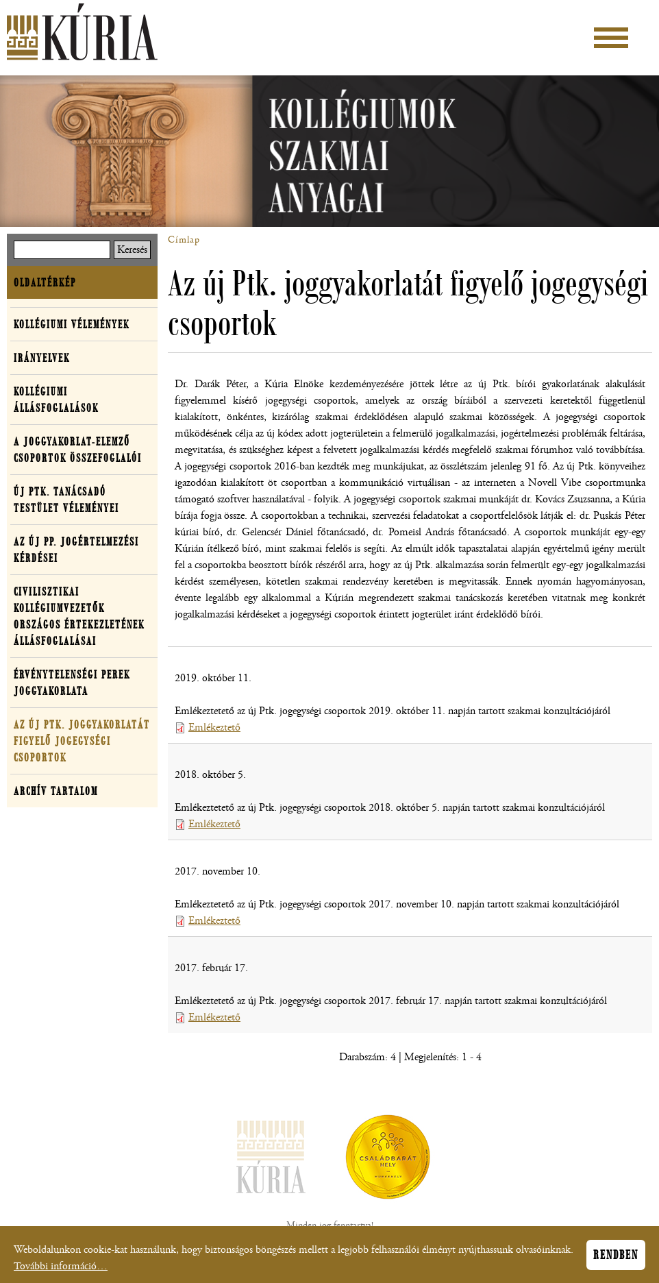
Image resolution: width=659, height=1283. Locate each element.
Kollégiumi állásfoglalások (56, 399)
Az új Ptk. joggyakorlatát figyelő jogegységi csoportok (82, 741)
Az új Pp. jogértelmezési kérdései (76, 549)
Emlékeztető (214, 727)
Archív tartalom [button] (56, 790)
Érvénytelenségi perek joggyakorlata (72, 682)
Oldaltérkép (45, 282)
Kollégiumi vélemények (71, 324)
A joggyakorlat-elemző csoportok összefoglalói (78, 449)
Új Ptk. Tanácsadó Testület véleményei (66, 499)
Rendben (615, 1259)
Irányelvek (42, 357)
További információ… (61, 1270)
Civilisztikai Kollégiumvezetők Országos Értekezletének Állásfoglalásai (79, 616)
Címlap (184, 240)
